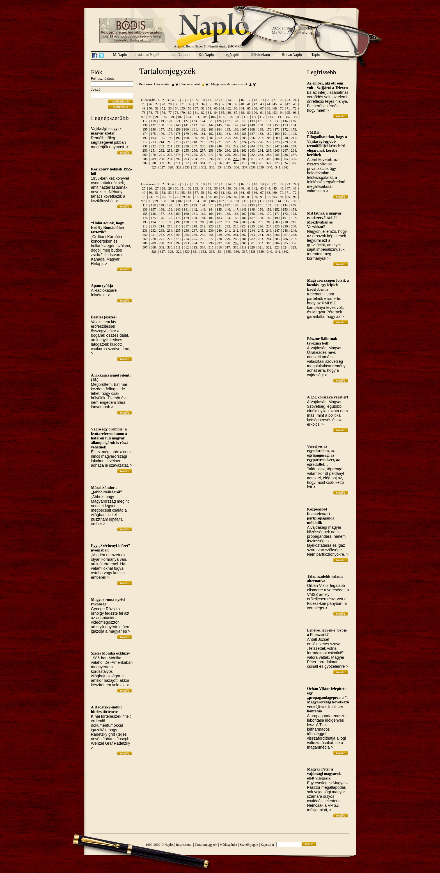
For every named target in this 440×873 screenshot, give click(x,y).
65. (249, 108)
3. (168, 100)
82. (203, 113)
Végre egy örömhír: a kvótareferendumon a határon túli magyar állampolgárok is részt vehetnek (109, 438)
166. (236, 129)
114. (279, 117)
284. (269, 155)
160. (187, 129)
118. (154, 121)
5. (178, 100)
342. (286, 167)
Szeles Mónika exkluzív (110, 653)
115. (287, 117)
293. (187, 159)
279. (228, 155)
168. (253, 129)
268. (294, 150)
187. (253, 134)
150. (261, 125)
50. (151, 108)
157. (162, 129)
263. (253, 150)
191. (286, 134)
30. (177, 104)
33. (196, 104)
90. (256, 113)
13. (223, 100)
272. (170, 155)
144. (211, 125)
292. (178, 159)
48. (295, 104)
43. (262, 104)
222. (228, 142)
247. (277, 146)
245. (261, 146)
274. (187, 155)
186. (244, 134)
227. (269, 142)
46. (282, 104)
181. (203, 134)
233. (162, 146)
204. (236, 138)
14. (230, 100)
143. (203, 125)
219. (203, 142)
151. (269, 125)
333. (212, 167)
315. (211, 163)
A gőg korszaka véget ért (327, 397)
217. (187, 142)
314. (203, 163)
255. (187, 150)
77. (170, 113)
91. (262, 113)
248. (286, 146)
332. (204, 167)
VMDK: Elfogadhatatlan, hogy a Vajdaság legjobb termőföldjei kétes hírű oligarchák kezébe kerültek (327, 143)
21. (275, 100)
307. (145, 163)
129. (244, 121)
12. (216, 100)
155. (145, 129)
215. (170, 142)
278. (220, 155)
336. (237, 167)
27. (157, 104)
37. (223, 104)
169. (261, 129)
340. (270, 167)
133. (277, 121)
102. (181, 117)
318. (236, 163)
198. (187, 138)
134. (285, 121)
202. (220, 138)
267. (286, 150)
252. (162, 150)
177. (170, 134)
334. (220, 167)
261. (236, 150)
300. (244, 159)
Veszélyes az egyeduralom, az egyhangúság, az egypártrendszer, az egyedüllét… (323, 455)
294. (195, 159)
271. (162, 155)
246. (269, 146)
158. (170, 129)
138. (162, 125)
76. (164, 113)
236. (187, 146)
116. (295, 117)
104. (197, 117)
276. (203, 155)
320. (253, 163)
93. (275, 113)
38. (229, 104)
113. (271, 117)
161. (195, 129)
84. (216, 113)
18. (256, 100)
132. (269, 121)
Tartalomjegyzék (206, 845)
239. (211, 146)
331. (196, 167)
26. (151, 104)
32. (190, 104)
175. (154, 134)
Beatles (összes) (103, 317)
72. (295, 108)
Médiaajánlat (228, 845)
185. (236, 134)
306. (294, 159)
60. (216, 108)
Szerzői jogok (249, 845)
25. (144, 104)
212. (145, 142)
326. (154, 167)
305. (286, 159)
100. (164, 117)
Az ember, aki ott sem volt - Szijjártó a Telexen (327, 85)
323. (277, 163)
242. (236, 146)
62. (229, 108)
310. (170, 163)
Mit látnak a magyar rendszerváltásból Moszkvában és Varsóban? (324, 220)
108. (230, 117)
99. (157, 117)
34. (203, 104)
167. (244, 129)
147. (236, 125)
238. (203, 146)
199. (195, 138)
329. (179, 167)
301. (253, 159)
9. (197, 100)
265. (269, 150)
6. (183, 100)
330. (187, 167)
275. (195, 155)
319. (244, 163)
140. (178, 125)
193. (145, 138)
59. (210, 108)
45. (275, 104)
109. (238, 117)
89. (249, 113)
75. (157, 113)
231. (145, 146)
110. (246, 117)
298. (228, 159)
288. (145, 159)
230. (294, 142)
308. (154, 163)
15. (236, 100)
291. (170, 159)
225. (253, 142)
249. (294, 146)
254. (178, 150)
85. (223, 113)
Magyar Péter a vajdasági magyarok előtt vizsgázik (324, 773)
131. (261, 121)
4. (173, 100)
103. (189, 117)
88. (242, 113)
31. (184, 104)
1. (158, 100)
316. (220, 163)
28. (164, 104)
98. (150, 117)
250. (145, 150)
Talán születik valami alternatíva (325, 578)
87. (236, 113)
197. (178, 138)
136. (145, 125)
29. (170, 104)
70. (282, 108)
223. (236, 142)
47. (289, 104)
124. (203, 121)
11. (210, 100)
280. (236, 155)
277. (211, 155)
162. (203, 129)
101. (172, 117)
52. (164, 108)
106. (213, 117)
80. (190, 113)
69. (275, 108)
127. (228, 121)
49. (144, 108)
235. (178, 146)
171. (277, 129)
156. (154, 129)
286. (286, 155)
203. (228, 138)
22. (282, 100)
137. (154, 125)
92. (269, 113)
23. (289, 100)
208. (269, 138)
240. (220, 146)
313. (195, 163)
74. (151, 113)
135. (294, 121)
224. (244, 142)
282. (253, 155)
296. (211, 159)
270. (154, 155)
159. (178, 129)
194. (154, 138)
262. (244, 150)
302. (261, 159)
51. (157, 108)
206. (253, 138)
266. (277, 150)
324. (285, 163)
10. (203, 100)
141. (187, 125)
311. (178, 163)
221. (220, 142)
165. (228, 129)
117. (145, 121)
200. (203, 138)
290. (162, 159)
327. (163, 167)
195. (162, 138)
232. (154, 146)
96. (295, 113)
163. (211, 129)
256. (195, 150)
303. (269, 159)
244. (253, 146)
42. (256, 104)
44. (269, 104)
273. (178, 155)
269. (145, 155)
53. (170, 108)
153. (286, 125)
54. (177, 108)
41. (249, 104)
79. (184, 113)
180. (195, 134)
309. (162, 163)
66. (256, 108)
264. (261, 150)
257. (203, 150)
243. (244, 146)
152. (277, 125)
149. (253, 125)
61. (223, 108)
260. (228, 150)
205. (244, 138)
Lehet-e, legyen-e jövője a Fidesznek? (327, 632)
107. (222, 117)
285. (277, 155)
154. (294, 125)
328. (171, 167)
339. (262, 167)
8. (193, 100)
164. (220, 129)
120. (170, 121)
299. (236, 159)
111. (254, 117)
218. (195, 142)
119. (162, 121)
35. (210, 104)
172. (286, 129)
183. (220, 134)
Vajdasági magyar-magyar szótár (106, 131)
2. (163, 100)
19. (262, 100)
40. (242, 104)
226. (261, 142)
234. (170, 146)
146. (228, 125)
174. (145, 134)
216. (178, 142)
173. (294, 129)
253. (170, 150)
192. (294, 134)
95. (289, 113)
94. (282, 113)
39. (236, 104)
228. (277, 142)
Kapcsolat (267, 845)
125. (211, 121)
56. (190, 108)
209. (277, 138)
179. (187, 134)
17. (249, 100)
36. (216, 104)
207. (261, 138)
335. (229, 167)
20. (269, 100)
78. (177, 113)
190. (277, 134)
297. (220, 159)
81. (196, 113)
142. (195, 125)
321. (261, 163)
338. (253, 167)
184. (228, 134)
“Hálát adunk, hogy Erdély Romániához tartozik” (107, 227)
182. (211, 134)
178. (178, 134)
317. (228, 163)
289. (154, 159)
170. (269, 129)
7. (188, 100)
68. (269, 108)
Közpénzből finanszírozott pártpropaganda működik (320, 516)
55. (184, 108)
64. (242, 108)
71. (289, 108)
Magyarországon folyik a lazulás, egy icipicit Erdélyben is (328, 284)
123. (195, 121)
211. (294, 138)
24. (295, 100)
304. (277, 159)
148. (244, 125)
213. (154, 142)
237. (195, 146)
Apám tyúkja (102, 286)
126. (220, 121)
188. (261, 134)
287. (294, 155)
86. (229, 113)
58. (203, 108)
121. (178, 121)
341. (278, 167)
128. (236, 121)
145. (220, 125)
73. (144, 113)
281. (244, 155)
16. (242, 100)
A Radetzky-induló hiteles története (106, 709)
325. (294, 163)
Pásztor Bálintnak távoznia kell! (322, 341)
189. (269, 134)
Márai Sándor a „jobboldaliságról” (106, 489)
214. (162, 142)
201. (211, 138)
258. (211, 150)
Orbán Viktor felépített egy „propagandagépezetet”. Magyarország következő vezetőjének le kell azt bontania (328, 700)
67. (262, 108)
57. (196, 108)
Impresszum (184, 845)
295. (203, 159)
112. (262, 117)
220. (211, 142)
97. (143, 117)
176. (162, 134)
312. (186, 163)
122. (186, 121)
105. (205, 117)
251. (154, 150)
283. (261, 155)
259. (220, 150)
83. (210, 113)
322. (269, 163)
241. (228, 146)
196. (170, 138)
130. (252, 121)
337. (245, 167)
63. (236, 108)
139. (170, 125)
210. (286, 138)
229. (286, 142)
